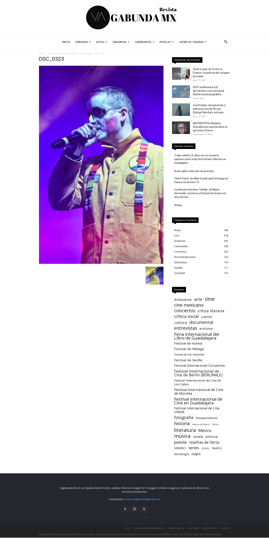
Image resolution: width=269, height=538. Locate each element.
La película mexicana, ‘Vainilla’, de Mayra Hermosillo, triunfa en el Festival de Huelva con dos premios (200, 193)
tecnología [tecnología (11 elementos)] (181, 454)
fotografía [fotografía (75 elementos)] (183, 417)
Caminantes (144, 42)
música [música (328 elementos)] (182, 436)
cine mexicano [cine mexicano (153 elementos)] (189, 305)
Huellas (167, 42)
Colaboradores (209, 528)
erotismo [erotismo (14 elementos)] (206, 328)
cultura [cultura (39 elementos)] (180, 322)
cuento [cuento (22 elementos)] (206, 317)
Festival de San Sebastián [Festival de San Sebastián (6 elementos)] (189, 354)
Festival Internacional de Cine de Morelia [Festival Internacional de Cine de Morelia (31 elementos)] (198, 391)
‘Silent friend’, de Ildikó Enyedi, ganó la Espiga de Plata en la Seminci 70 (201, 180)
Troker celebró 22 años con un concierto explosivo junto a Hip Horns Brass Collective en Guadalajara (200, 159)
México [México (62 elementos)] (204, 430)
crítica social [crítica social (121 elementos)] (186, 316)
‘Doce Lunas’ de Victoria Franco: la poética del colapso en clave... (211, 72)
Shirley (178, 205)
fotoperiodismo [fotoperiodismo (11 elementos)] (207, 418)
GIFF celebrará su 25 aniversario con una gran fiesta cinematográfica (208, 90)
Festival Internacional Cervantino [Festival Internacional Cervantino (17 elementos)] (199, 365)
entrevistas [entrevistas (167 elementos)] (185, 328)
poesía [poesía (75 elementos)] (180, 442)
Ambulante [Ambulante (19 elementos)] (183, 299)
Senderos (83, 42)
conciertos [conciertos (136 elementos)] (184, 310)
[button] (225, 42)
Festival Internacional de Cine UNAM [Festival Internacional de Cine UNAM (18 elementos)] (197, 410)
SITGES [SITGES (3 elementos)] (205, 448)
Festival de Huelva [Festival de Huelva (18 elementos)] (188, 343)
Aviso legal (192, 528)
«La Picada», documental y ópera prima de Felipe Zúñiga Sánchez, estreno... (209, 108)
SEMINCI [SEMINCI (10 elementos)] (180, 448)
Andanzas (121, 42)
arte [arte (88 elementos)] (198, 299)
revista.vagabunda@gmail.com (142, 499)
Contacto (225, 528)
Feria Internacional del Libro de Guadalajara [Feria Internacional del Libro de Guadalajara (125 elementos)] (196, 336)
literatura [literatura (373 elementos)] (185, 430)
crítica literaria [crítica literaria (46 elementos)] (211, 311)
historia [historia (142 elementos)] (182, 423)
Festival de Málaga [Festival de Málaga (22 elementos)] (189, 349)
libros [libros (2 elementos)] (215, 424)
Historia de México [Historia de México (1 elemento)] (201, 424)
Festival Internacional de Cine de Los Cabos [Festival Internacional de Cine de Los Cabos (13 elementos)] (197, 382)
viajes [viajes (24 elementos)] (195, 454)
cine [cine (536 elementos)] (210, 299)
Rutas (101, 42)
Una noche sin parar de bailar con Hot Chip (70, 53)
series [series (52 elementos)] (194, 448)
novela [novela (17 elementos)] (198, 437)
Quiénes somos (176, 528)
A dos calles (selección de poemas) (194, 171)
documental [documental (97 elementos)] (201, 322)
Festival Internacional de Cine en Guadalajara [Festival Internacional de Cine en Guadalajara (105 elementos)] (198, 401)
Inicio (66, 42)
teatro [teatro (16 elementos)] (217, 448)
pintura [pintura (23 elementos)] (212, 437)
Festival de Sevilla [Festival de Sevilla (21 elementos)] (188, 360)
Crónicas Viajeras (193, 42)
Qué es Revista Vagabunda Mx (149, 528)
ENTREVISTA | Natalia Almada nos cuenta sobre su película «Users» (210, 126)
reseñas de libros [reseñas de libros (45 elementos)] (204, 442)
